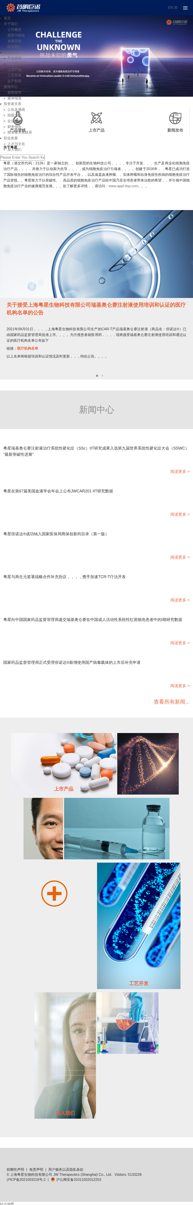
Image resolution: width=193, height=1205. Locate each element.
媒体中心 (11, 87)
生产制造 (14, 81)
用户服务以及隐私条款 (65, 1169)
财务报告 (14, 127)
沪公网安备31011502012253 (76, 1179)
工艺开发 (14, 75)
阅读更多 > (180, 471)
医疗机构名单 (27, 348)
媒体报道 (14, 98)
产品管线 (14, 58)
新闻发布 (14, 92)
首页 (7, 18)
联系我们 (14, 47)
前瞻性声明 (15, 1169)
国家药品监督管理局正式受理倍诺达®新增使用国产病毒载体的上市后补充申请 (72, 662)
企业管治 (14, 121)
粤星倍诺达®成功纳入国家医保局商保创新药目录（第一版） (56, 534)
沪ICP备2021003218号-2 (26, 1179)
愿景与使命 (16, 35)
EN (170, 7)
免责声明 (36, 1169)
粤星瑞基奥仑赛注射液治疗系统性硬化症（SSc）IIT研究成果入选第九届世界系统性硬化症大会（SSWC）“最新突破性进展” (96, 451)
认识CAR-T (16, 64)
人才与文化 (16, 144)
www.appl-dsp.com (123, 186)
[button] (97, 376)
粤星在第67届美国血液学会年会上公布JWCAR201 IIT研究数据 (58, 491)
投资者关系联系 (19, 132)
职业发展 (11, 138)
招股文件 (14, 115)
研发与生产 (12, 52)
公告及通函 (16, 109)
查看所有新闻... (172, 702)
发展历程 (14, 41)
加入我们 (14, 149)
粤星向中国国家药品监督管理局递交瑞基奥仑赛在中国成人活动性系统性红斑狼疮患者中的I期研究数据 (92, 619)
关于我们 (11, 24)
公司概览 (14, 29)
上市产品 (14, 69)
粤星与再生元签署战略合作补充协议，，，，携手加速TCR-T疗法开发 (64, 577)
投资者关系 (12, 104)
